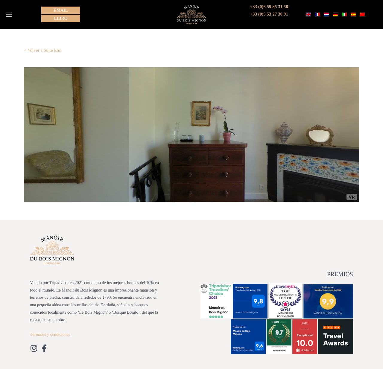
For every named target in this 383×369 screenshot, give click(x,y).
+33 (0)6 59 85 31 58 (269, 6)
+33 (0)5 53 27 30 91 (269, 14)
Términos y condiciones (50, 334)
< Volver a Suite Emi (42, 50)
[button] (9, 14)
